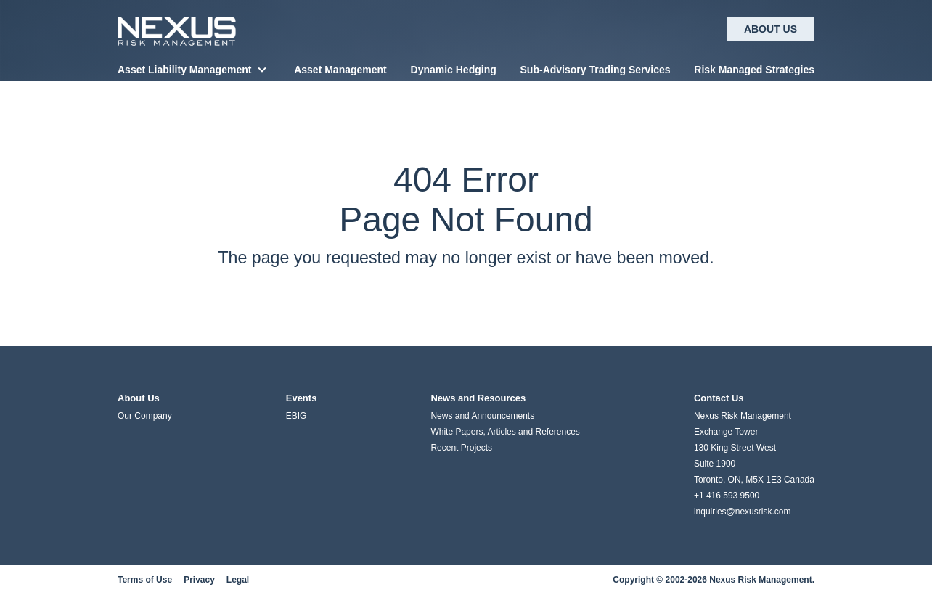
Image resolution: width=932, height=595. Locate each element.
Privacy (199, 580)
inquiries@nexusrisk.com (742, 511)
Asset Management (340, 69)
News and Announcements (482, 416)
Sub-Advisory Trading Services (595, 69)
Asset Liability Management (184, 69)
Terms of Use (145, 580)
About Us (770, 29)
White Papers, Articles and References (504, 432)
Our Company (145, 416)
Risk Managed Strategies (754, 69)
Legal (237, 580)
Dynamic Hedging (453, 69)
